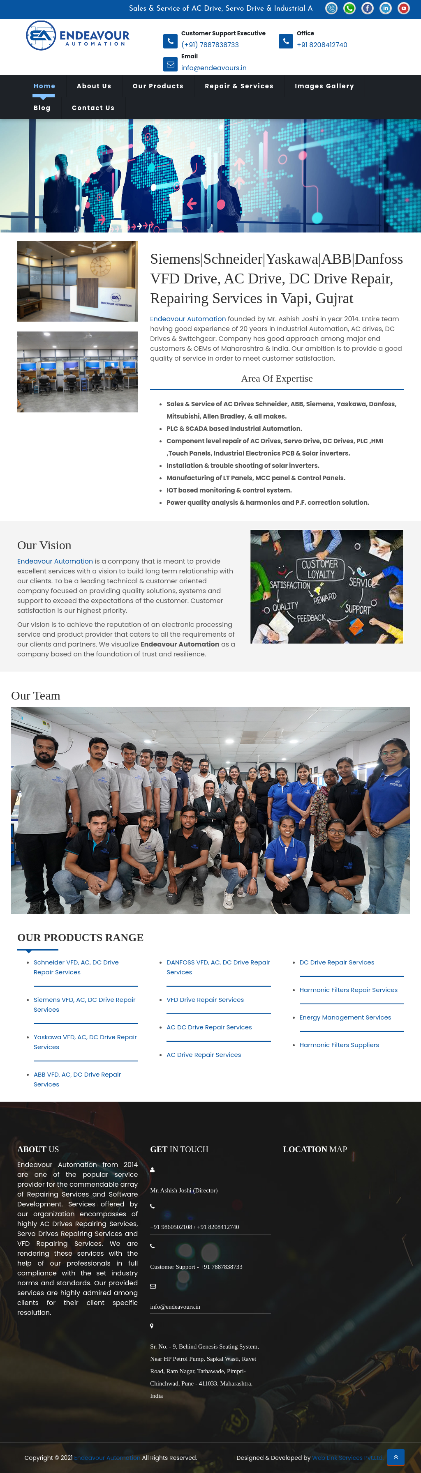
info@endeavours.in (214, 68)
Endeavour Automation (188, 319)
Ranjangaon (206, 1406)
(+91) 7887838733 (210, 45)
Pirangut (276, 1406)
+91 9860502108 (171, 1227)
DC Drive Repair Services (337, 962)
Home (45, 86)
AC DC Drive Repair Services (209, 1027)
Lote (303, 1406)
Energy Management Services (345, 1017)
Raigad (113, 1406)
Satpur (379, 1406)
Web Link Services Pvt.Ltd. (348, 1458)
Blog (42, 108)
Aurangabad (48, 1406)
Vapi (173, 1406)
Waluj (354, 1406)
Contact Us (93, 108)
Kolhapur (145, 1406)
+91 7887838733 (221, 1267)
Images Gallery (324, 86)
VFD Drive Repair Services (205, 999)
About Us (94, 86)
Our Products (158, 86)
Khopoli (327, 1406)
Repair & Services (239, 86)
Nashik (86, 1406)
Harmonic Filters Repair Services (349, 989)
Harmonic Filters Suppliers (339, 1044)
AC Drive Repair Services (204, 1054)
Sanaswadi (210, 1416)
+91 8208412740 (322, 45)
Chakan (244, 1406)
